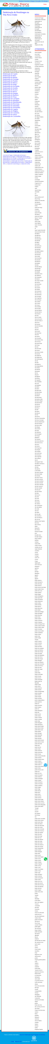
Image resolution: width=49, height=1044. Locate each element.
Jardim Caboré (38, 618)
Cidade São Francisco (39, 171)
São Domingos (38, 110)
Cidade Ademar (38, 155)
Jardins (36, 893)
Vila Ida (36, 360)
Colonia (36, 178)
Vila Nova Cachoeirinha (40, 418)
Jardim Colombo (38, 643)
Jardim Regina (38, 787)
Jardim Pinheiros (38, 776)
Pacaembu (37, 909)
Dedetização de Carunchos (9, 159)
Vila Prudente (38, 458)
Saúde (36, 226)
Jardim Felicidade (38, 679)
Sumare (36, 124)
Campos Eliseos (38, 57)
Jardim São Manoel (39, 839)
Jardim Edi (37, 671)
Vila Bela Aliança (38, 266)
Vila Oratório (37, 428)
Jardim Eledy (37, 672)
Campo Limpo (38, 917)
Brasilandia (37, 148)
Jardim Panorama (38, 752)
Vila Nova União (38, 425)
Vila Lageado (37, 380)
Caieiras (36, 1012)
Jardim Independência (39, 700)
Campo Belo (37, 543)
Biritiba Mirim (38, 973)
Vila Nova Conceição (39, 420)
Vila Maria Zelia (38, 129)
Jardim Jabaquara (38, 710)
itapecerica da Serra (39, 972)
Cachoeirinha (37, 56)
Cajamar (36, 965)
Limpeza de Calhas (25, 164)
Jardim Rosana (38, 796)
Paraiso (36, 911)
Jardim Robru (38, 794)
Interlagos (37, 71)
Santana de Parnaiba (39, 999)
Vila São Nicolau (38, 491)
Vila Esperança (38, 333)
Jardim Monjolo (38, 738)
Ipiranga (36, 571)
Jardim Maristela (38, 735)
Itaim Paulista (38, 76)
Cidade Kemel (38, 164)
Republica (37, 219)
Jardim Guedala (38, 693)
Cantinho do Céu (38, 547)
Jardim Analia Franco (39, 589)
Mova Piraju (37, 198)
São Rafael (37, 118)
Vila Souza (37, 500)
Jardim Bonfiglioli (38, 613)
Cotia (36, 961)
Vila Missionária (38, 397)
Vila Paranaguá (38, 434)
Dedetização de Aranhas (17, 161)
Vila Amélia (37, 244)
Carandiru (37, 550)
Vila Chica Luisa (38, 292)
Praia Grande (38, 949)
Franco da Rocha (38, 982)
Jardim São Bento (39, 823)
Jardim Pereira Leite (39, 769)
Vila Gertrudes (38, 348)
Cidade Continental (39, 157)
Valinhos (36, 963)
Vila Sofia (37, 496)
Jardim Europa (38, 676)
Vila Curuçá (37, 305)
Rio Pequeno (37, 813)
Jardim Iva (37, 708)
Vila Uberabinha (38, 507)
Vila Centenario (38, 291)
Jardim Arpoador (38, 931)
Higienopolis (37, 563)
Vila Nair (36, 409)
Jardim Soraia (38, 858)
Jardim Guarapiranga (39, 691)
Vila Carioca (37, 282)
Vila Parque (37, 435)
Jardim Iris (37, 703)
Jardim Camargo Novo (40, 624)
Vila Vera (37, 510)
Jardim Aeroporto (39, 582)
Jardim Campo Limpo (39, 627)
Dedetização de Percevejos (17, 162)
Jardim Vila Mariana (39, 886)
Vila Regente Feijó (39, 461)
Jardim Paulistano (38, 762)
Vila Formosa (38, 341)
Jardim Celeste (38, 634)
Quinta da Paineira (39, 216)
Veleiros (36, 127)
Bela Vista (37, 146)
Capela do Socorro (39, 151)
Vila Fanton (37, 336)
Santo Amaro (38, 108)
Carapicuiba (37, 998)
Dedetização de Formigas (9, 156)
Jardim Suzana (38, 860)
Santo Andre (37, 944)
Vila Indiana (37, 367)
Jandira (36, 1003)
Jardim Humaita (38, 698)
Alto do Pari (37, 519)
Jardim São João (38, 834)
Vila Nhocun (37, 413)
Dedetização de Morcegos (22, 156)
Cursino (36, 559)
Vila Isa (36, 373)
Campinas (37, 966)
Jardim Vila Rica (38, 888)
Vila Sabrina (37, 468)
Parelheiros (37, 90)
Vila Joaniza (37, 378)
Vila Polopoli (37, 449)
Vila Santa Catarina (39, 472)
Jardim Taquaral (38, 864)
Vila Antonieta (38, 252)
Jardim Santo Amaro (39, 820)
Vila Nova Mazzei (38, 423)
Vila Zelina (37, 512)
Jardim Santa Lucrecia (39, 803)
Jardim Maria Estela (39, 728)
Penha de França (38, 207)
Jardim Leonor (38, 714)
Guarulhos (37, 951)
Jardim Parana (38, 754)
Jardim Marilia (38, 731)
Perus (36, 96)
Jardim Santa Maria (39, 806)
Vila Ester (37, 334)
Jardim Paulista (38, 761)
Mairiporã (37, 1017)
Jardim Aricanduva (39, 599)
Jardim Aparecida (38, 597)
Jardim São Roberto (39, 844)
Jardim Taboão (38, 862)
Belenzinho (37, 528)
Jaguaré (36, 578)
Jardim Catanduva (39, 632)
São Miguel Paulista (39, 117)
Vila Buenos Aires (38, 273)
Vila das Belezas (38, 310)
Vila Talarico (37, 503)
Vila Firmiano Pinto (39, 340)
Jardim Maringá (38, 733)
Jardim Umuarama (39, 877)
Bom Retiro (37, 529)
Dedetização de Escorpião (24, 158)
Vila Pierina (37, 446)
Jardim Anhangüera (39, 596)
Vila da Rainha (38, 306)
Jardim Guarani (38, 689)
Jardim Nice (37, 745)
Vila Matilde (37, 272)
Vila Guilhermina (38, 357)
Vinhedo (36, 1026)
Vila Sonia (37, 498)
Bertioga (37, 987)
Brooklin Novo (38, 535)
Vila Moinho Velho (39, 399)
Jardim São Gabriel (39, 832)
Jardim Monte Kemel (39, 740)
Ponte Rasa (37, 211)
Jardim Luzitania (38, 719)
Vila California (38, 275)
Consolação (37, 179)
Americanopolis (38, 52)
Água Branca (37, 132)
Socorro (36, 809)
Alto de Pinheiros (38, 517)
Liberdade (37, 191)
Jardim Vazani (38, 879)
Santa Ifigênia (38, 223)
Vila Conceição (38, 296)
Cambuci (37, 542)
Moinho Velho (38, 87)
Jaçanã (36, 576)
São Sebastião (38, 996)
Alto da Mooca (38, 515)
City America (37, 63)
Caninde (36, 59)
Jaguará (36, 575)
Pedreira (37, 92)
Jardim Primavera (38, 782)
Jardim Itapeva (38, 707)
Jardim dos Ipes (38, 667)
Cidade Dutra (38, 158)
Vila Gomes (37, 350)
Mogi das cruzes (38, 954)
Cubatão (37, 1022)
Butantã (36, 540)
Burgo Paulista (38, 538)
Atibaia (36, 984)
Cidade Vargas (38, 176)
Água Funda (37, 136)
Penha (36, 205)
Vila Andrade (37, 249)
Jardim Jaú (37, 712)
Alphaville (37, 935)
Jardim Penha (38, 768)
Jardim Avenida (38, 604)
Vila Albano (37, 233)
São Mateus (37, 115)
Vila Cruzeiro (37, 303)
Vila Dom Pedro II (39, 320)
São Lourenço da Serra (40, 1006)
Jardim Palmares (38, 750)
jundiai (36, 958)
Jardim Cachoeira (38, 620)
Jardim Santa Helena (39, 801)
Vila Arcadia (37, 256)
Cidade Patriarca (38, 169)
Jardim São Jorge (38, 836)
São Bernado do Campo (40, 940)
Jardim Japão (37, 926)
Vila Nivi (36, 414)
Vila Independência (39, 366)
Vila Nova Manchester (39, 421)
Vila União (37, 509)
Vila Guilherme (38, 355)
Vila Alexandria (38, 238)
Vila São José (37, 489)
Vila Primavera (38, 455)
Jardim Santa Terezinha (40, 818)
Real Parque (37, 815)
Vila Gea (36, 347)
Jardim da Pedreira (39, 650)
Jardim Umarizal (38, 876)
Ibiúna (36, 1013)
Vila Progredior (38, 456)
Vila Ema (37, 327)
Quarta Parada (38, 212)
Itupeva (36, 1024)
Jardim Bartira (38, 606)
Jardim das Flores (38, 657)
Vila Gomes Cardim (39, 352)
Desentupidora (6, 161)
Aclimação (37, 130)
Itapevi (36, 1001)
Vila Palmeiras (38, 432)
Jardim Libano (38, 715)
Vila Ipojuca (37, 371)
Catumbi (36, 554)
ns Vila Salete (38, 470)
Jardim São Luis (38, 837)
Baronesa (37, 522)
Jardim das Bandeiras (39, 655)
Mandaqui (37, 898)
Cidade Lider (37, 165)
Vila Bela (36, 265)
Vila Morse (37, 408)
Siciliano (36, 122)
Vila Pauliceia (37, 439)
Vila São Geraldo (38, 488)
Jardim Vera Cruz (38, 881)
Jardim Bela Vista (38, 608)
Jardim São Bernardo (39, 825)
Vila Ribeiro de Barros (39, 463)
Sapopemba (37, 120)
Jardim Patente (38, 757)
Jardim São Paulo (38, 841)
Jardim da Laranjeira (39, 648)
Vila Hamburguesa (39, 359)
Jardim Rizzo (37, 792)
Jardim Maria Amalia (39, 726)
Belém (36, 526)
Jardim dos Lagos (39, 669)
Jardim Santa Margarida (40, 804)
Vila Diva (36, 315)
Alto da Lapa (37, 514)
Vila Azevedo (37, 259)
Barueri (36, 937)
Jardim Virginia (38, 890)
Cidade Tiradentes (39, 174)
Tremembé (37, 905)
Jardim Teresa (38, 865)
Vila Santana (37, 475)
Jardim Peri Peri (38, 773)
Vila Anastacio (38, 247)
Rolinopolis (37, 104)
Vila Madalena (38, 385)
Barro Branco (38, 524)
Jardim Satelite (38, 850)
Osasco (36, 947)
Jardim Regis (37, 789)
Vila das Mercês (38, 312)
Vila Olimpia (37, 427)
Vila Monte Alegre (39, 401)
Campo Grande (38, 545)
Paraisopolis (37, 89)
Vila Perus (37, 444)
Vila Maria (37, 388)
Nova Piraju (37, 923)
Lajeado (36, 895)
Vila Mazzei (37, 279)
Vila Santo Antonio (39, 479)
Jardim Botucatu (38, 615)
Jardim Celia (37, 636)
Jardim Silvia (37, 853)
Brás (36, 533)
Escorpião (38, 1)
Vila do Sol (37, 322)
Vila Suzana (37, 502)
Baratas (21, 1)
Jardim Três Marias (39, 869)
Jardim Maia (37, 721)
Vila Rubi (36, 467)
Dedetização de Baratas (19, 155)
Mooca (36, 195)
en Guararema (38, 975)
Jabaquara (37, 437)
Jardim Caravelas (38, 629)
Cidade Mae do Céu (39, 167)
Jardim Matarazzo (39, 601)
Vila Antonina (37, 254)
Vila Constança (38, 299)
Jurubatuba (37, 80)
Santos (36, 945)
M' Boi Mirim (37, 900)
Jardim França (38, 684)
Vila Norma (37, 416)
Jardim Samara (38, 797)
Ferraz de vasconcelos (40, 985)
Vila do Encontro (38, 319)
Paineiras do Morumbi (39, 200)
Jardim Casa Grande (39, 631)
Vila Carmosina (38, 284)
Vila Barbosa (37, 261)
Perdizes (37, 94)
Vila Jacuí (37, 374)
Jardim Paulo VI (38, 764)
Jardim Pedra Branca (39, 766)
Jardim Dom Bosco (39, 665)
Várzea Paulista (38, 1020)
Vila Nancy (37, 411)
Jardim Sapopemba (39, 848)
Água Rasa (37, 137)
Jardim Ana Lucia (38, 590)
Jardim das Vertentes (39, 664)
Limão (36, 897)
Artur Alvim (37, 54)
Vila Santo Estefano (39, 481)
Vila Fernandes (38, 338)
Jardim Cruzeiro (38, 644)
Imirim (36, 570)
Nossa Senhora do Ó (39, 197)
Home (45, 4)
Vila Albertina (38, 235)
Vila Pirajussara (38, 448)
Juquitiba (37, 1015)
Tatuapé (37, 808)
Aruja (36, 952)
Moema (36, 85)
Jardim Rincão (38, 790)
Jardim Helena (38, 694)
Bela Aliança (37, 144)
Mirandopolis (38, 83)
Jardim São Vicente (39, 846)
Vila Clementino (38, 294)
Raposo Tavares (38, 218)
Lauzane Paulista (38, 82)
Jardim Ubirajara (38, 874)
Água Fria (37, 134)
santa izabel (37, 978)
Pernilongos (45, 1)
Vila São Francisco (39, 486)
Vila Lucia (37, 383)
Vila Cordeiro (37, 301)
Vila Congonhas (38, 298)
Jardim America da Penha (40, 587)
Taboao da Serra (38, 970)
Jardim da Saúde (38, 653)
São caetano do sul (39, 942)
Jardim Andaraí (38, 592)
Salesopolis (37, 977)
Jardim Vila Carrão (39, 883)
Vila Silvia (37, 493)
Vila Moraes (37, 404)
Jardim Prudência (38, 785)
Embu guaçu (37, 968)
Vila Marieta (37, 202)
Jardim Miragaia (38, 660)
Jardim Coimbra (38, 641)
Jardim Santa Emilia (39, 799)
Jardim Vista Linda (39, 891)
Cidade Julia (37, 162)
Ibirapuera (37, 566)
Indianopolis (37, 69)
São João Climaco (38, 111)
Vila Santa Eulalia (38, 474)
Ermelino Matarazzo (39, 66)
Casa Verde (37, 153)
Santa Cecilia (37, 221)
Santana (36, 106)
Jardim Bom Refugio (39, 611)
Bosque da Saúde (39, 531)
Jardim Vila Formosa (39, 884)
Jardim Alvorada (38, 583)
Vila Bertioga (37, 268)
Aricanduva (37, 141)
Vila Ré (36, 460)
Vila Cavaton (37, 287)
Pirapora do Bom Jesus (40, 1010)
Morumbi (37, 907)
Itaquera (37, 78)
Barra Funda (37, 143)
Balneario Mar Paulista (40, 521)
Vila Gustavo (37, 324)
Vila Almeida (37, 240)
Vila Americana (38, 245)
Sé (35, 228)
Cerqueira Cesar (38, 61)
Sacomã (36, 811)
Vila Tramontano (38, 505)
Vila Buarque (37, 270)
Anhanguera (37, 139)
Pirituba (36, 103)
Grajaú (36, 561)
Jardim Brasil (37, 617)
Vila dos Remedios (39, 326)
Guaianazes (37, 68)
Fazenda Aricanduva (39, 181)
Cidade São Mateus (39, 172)
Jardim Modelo (38, 736)
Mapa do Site (18, 1041)
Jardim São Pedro (39, 843)
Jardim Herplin (38, 696)
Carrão (36, 552)
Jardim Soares (38, 855)
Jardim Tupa (37, 872)
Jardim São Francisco (39, 830)
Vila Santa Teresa (38, 477)
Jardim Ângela (38, 594)
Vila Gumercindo (38, 343)
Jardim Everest (38, 678)
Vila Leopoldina (38, 381)
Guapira (36, 186)
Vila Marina (37, 214)
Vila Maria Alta (38, 390)
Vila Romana (37, 465)
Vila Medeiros (38, 364)
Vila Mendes (37, 369)
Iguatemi (37, 568)
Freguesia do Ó (38, 183)
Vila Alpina (37, 242)
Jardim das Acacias (39, 651)
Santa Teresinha (38, 225)
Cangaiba (37, 150)
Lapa (36, 188)
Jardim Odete (38, 749)
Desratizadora (20, 159)
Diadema (37, 938)
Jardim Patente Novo (39, 759)
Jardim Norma (38, 747)
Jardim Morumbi (38, 743)
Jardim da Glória (38, 646)
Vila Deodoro (38, 313)
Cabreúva (37, 1019)
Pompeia (37, 209)
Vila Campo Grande (39, 280)
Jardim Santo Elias (39, 822)
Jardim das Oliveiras (39, 662)
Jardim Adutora (38, 580)
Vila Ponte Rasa (38, 453)
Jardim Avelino (38, 603)
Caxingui (36, 556)
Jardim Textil (37, 867)
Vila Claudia (37, 289)
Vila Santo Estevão (39, 482)
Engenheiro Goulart (39, 64)
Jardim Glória (38, 686)
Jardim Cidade (38, 637)
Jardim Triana (38, 870)
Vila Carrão (37, 286)
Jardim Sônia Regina (39, 857)
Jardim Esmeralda (39, 674)
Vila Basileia (37, 263)
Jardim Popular (38, 780)
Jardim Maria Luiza (39, 729)
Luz (35, 193)
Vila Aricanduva (38, 258)
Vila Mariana (37, 394)
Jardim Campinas (38, 622)
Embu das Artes (38, 1005)
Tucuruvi (37, 904)
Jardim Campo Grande (40, 625)
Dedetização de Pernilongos (10, 158)
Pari (35, 816)
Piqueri (36, 99)
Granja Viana (37, 185)
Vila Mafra (37, 387)
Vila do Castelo (38, 317)
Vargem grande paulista (40, 959)
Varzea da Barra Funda (40, 232)
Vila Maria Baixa (38, 392)
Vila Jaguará (37, 376)
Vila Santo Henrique (39, 484)
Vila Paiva (37, 430)
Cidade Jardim (38, 160)
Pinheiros (37, 97)
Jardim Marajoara (39, 724)
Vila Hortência (38, 928)
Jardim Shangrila (38, 851)
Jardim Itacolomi (38, 705)
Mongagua (37, 994)
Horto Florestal (38, 564)
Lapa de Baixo (38, 190)
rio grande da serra (39, 980)
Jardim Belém (38, 610)
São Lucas (37, 113)
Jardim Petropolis (38, 775)
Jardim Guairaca (38, 688)
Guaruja (36, 992)
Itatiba (36, 1027)
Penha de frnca (38, 914)
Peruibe (36, 989)
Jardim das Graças (39, 658)
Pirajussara (37, 101)
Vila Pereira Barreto (39, 441)
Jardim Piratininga (39, 778)
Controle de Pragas (7, 155)
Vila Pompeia (37, 451)
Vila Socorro (37, 495)
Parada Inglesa (38, 204)
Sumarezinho (37, 125)
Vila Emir (37, 329)
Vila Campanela (38, 277)
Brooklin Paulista (38, 536)
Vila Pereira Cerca (39, 442)
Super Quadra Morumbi (40, 230)
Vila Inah (36, 362)
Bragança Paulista (39, 1029)
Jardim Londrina (38, 717)
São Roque (37, 1008)
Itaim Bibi (37, 75)
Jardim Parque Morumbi (40, 755)
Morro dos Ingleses (39, 902)
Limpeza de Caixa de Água (13, 164)
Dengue (33, 1)
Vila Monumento (38, 402)
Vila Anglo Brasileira (39, 251)
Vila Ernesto (37, 331)
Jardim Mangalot (38, 722)
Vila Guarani (37, 353)
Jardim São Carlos (39, 827)
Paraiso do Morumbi (39, 912)
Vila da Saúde (38, 308)
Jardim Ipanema (38, 701)
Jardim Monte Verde (39, 742)
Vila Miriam (37, 395)
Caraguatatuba (38, 991)
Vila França (37, 345)
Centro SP (37, 557)
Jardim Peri (37, 771)
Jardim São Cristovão (39, 829)
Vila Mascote (37, 237)
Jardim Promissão (39, 783)
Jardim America (38, 585)
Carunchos (26, 1)
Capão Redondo (38, 549)
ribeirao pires (38, 956)
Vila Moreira (37, 406)
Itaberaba (37, 73)
